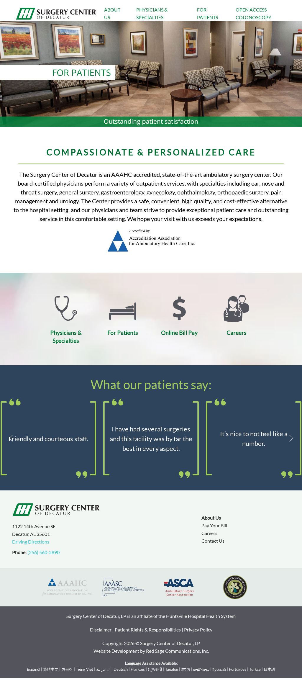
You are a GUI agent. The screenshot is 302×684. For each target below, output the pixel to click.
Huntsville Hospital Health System (201, 616)
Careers (209, 533)
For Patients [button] (207, 13)
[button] (11, 438)
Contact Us (212, 541)
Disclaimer (100, 629)
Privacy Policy (198, 629)
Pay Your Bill (214, 525)
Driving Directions (30, 541)
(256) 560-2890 (43, 552)
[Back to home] (56, 13)
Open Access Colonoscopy (253, 13)
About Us (112, 13)
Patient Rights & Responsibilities (148, 629)
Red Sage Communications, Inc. (177, 651)
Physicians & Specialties (152, 13)
